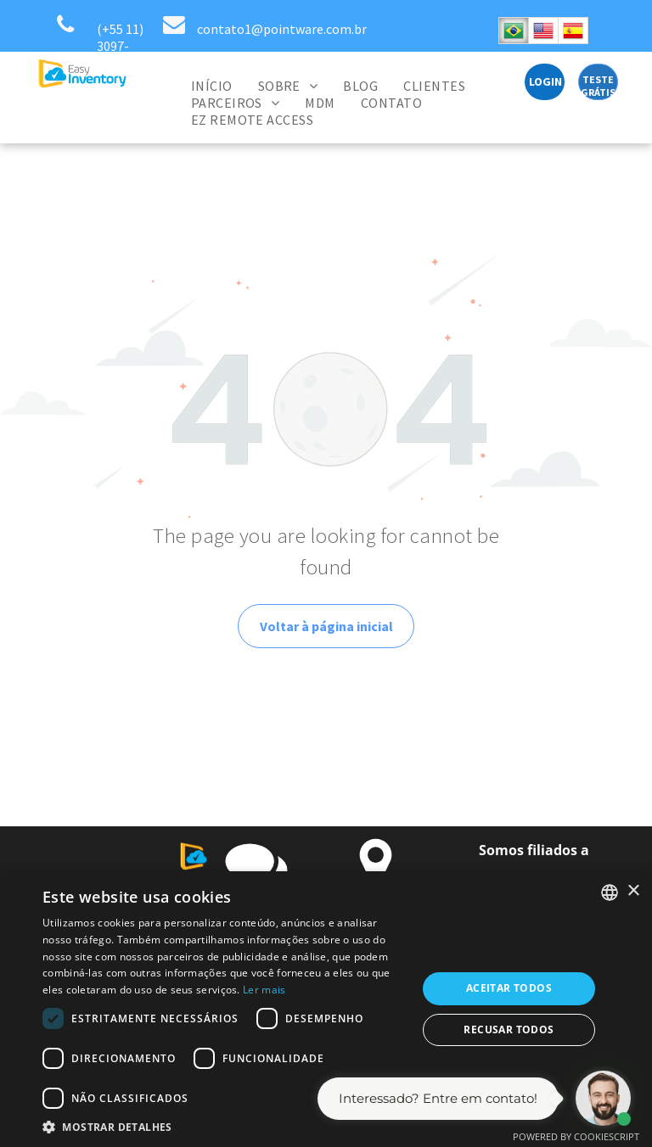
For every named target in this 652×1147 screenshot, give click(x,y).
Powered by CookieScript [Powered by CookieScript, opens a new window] (576, 1136)
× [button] (633, 891)
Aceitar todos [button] (509, 988)
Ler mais (264, 989)
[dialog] (326, 1009)
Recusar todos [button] (509, 1029)
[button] (224, 1126)
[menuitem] (211, 85)
